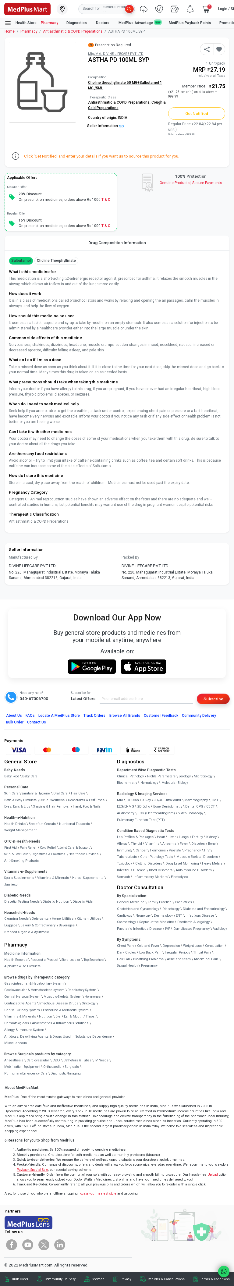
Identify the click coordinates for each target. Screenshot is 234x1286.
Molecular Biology (174, 783)
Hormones (93, 997)
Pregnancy (192, 850)
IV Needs (101, 1060)
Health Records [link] (15, 960)
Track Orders (94, 715)
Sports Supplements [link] (19, 878)
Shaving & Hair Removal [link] (51, 806)
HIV (207, 850)
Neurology (143, 916)
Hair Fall (123, 959)
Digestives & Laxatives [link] (48, 854)
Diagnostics (77, 23)
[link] (27, 8)
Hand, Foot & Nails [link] (87, 806)
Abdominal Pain (206, 959)
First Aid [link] (10, 848)
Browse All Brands (124, 715)
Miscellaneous (15, 1043)
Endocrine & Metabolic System (66, 1010)
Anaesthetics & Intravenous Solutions (60, 1023)
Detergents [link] (40, 919)
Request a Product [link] (44, 960)
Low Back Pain (150, 952)
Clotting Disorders (148, 863)
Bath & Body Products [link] (20, 800)
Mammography (196, 800)
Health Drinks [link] (15, 824)
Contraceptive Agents (20, 1003)
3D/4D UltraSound (167, 800)
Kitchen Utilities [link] (89, 919)
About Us (14, 715)
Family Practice (160, 902)
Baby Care (29, 776)
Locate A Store (59, 715)
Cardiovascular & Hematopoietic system (34, 990)
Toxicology (124, 863)
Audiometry (125, 813)
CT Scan (132, 800)
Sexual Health (127, 966)
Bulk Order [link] (20, 1279)
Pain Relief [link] (28, 848)
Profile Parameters (161, 776)
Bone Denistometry (167, 806)
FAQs (30, 715)
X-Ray (146, 800)
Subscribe (213, 698)
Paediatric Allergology (193, 922)
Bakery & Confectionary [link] (37, 925)
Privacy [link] (125, 1279)
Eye (58, 1016)
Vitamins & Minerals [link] (53, 878)
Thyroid (136, 844)
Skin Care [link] (11, 793)
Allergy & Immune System (24, 1030)
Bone (212, 844)
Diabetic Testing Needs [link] (22, 902)
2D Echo (143, 806)
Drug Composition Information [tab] (117, 242)
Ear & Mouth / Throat (79, 1016)
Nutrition (45, 1016)
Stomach (123, 877)
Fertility (197, 837)
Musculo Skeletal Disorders (197, 857)
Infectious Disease (131, 870)
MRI (120, 800)
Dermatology (163, 916)
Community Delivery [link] (60, 1279)
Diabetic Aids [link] (83, 902)
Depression (171, 946)
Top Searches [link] (93, 960)
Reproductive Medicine (156, 922)
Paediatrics (183, 902)
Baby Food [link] (11, 776)
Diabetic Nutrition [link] (56, 902)
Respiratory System (82, 990)
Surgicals (72, 1067)
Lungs (184, 837)
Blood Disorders (160, 870)
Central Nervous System (22, 997)
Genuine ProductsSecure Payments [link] (191, 183)
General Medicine (130, 902)
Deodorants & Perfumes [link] (86, 800)
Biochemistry (127, 783)
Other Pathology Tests (156, 857)
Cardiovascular (38, 1060)
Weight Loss (192, 946)
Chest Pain (125, 946)
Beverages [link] (67, 925)
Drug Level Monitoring (182, 863)
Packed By (130, 557)
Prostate (175, 850)
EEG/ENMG (125, 806)
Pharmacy (49, 23)
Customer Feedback (161, 715)
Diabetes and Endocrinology (204, 909)
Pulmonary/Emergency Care (26, 1073)
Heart (161, 837)
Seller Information (105, 126)
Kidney (211, 837)
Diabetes (198, 844)
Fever (184, 844)
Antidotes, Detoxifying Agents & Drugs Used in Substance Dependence (58, 1037)
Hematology (149, 783)
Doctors (103, 23)
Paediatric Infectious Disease (139, 929)
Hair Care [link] (78, 793)
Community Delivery (199, 715)
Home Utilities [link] (62, 919)
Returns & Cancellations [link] (166, 1279)
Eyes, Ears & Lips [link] (17, 806)
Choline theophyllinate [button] (56, 260)
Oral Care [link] (60, 793)
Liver (172, 837)
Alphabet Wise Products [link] (22, 966)
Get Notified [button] (196, 113)
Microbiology (203, 776)
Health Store (20, 23)
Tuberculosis (127, 857)
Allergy (122, 844)
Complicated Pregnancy (191, 929)
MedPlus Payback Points (190, 23)
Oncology (88, 1003)
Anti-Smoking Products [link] (21, 861)
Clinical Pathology (130, 776)
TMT (214, 800)
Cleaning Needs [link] (16, 919)
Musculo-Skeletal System (62, 997)
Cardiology (124, 916)
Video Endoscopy (190, 813)
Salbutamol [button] (21, 260)
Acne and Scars (179, 959)
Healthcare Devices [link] (83, 854)
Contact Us (36, 722)
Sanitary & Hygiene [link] (36, 793)
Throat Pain (202, 952)
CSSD (56, 1060)
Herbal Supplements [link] (87, 878)
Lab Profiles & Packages (135, 837)
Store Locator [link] (71, 960)
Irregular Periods (177, 952)
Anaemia (169, 844)
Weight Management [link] (20, 830)
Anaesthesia (13, 1060)
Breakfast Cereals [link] (42, 824)
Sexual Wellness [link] (52, 800)
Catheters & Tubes (77, 1060)
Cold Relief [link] (48, 848)
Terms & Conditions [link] (215, 1279)
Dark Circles (126, 952)
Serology (185, 776)
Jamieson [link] (12, 884)
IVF (167, 929)
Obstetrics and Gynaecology (138, 909)
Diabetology (170, 909)
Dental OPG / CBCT (200, 806)
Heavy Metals (212, 863)
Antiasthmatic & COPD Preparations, (119, 102)
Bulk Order (14, 722)
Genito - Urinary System (22, 1010)
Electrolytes (179, 877)
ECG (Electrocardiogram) (156, 813)
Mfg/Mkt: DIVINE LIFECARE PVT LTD (116, 54)
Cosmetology (126, 922)
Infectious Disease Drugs (58, 1003)
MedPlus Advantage (140, 22)
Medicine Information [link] (22, 953)
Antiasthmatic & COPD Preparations (72, 31)
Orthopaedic (52, 1067)
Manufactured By (23, 557)
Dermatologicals (16, 1023)
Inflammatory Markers (150, 877)
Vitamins (152, 844)
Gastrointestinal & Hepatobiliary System (34, 984)
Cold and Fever (148, 946)
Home (10, 31)
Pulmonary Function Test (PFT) (141, 820)
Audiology (220, 929)
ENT (179, 916)
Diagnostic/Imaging (66, 1073)
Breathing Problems (148, 959)
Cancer (141, 850)
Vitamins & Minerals (20, 1016)
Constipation (214, 946)
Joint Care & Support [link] (74, 848)
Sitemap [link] (98, 1279)
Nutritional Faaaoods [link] (74, 824)
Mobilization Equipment (22, 1067)
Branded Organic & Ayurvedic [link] (26, 932)
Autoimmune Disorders (194, 870)
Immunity (124, 850)
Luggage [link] (10, 925)
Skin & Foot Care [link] (16, 854)
